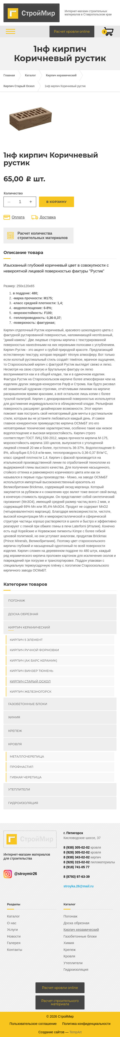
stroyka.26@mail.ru (79, 886)
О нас (11, 923)
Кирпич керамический (61, 75)
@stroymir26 (20, 874)
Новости (14, 936)
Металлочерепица (27, 756)
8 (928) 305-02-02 (77, 852)
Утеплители (19, 789)
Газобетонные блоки (27, 704)
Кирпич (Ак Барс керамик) (33, 660)
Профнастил (21, 767)
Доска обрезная (23, 614)
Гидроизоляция (23, 803)
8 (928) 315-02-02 (77, 862)
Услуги (12, 929)
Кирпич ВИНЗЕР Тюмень (31, 671)
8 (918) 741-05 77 (76, 867)
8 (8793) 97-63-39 (77, 876)
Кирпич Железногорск (30, 691)
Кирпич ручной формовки (34, 650)
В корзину (56, 202)
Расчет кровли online (72, 31)
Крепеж (15, 731)
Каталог (30, 75)
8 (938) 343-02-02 (77, 857)
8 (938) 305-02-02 (77, 847)
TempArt (75, 1032)
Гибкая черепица (26, 777)
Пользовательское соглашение (33, 1024)
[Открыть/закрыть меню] (11, 31)
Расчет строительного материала (60, 1002)
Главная (9, 75)
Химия (14, 717)
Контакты (14, 950)
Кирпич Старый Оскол (19, 86)
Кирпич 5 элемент (26, 640)
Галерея (14, 943)
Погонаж (16, 600)
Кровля (15, 744)
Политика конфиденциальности (86, 1024)
